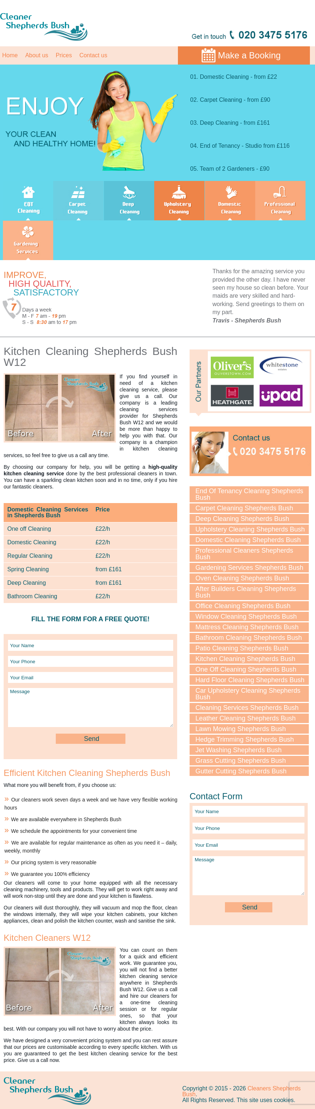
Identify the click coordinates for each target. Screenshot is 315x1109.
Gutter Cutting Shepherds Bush (241, 771)
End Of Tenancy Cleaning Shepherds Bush (249, 494)
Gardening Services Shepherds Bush (249, 567)
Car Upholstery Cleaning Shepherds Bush (247, 694)
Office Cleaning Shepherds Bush (243, 606)
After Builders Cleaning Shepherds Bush (245, 592)
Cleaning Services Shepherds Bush (247, 707)
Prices (64, 55)
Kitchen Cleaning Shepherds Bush (245, 658)
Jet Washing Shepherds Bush (238, 750)
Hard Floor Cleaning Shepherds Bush (249, 680)
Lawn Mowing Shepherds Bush (240, 729)
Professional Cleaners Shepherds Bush (244, 554)
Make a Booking (249, 55)
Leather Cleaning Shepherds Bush (245, 718)
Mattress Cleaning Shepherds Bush (247, 627)
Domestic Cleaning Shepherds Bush (248, 540)
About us (36, 55)
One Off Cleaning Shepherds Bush (245, 669)
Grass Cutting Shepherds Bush (240, 760)
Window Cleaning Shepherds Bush (246, 616)
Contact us (93, 55)
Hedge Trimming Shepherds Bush (244, 739)
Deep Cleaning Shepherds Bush (242, 518)
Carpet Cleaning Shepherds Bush (244, 508)
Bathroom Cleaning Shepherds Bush (248, 637)
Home (10, 55)
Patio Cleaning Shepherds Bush (241, 648)
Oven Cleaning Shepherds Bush (242, 578)
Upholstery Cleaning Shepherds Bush (250, 529)
